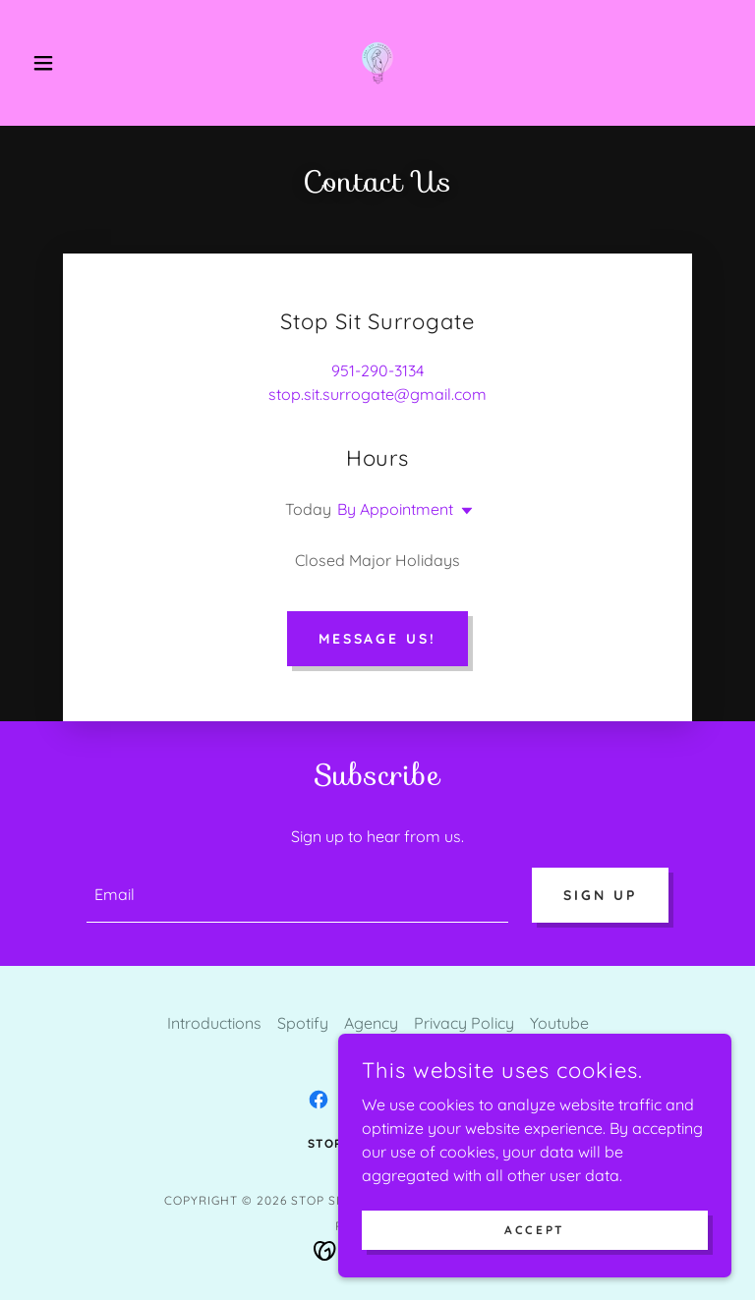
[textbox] (297, 895)
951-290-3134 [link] (377, 370)
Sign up (600, 895)
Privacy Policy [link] (464, 1023)
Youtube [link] (559, 1023)
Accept (534, 1229)
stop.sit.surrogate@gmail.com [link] (377, 394)
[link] (377, 63)
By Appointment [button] (395, 509)
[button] (77, 63)
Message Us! (378, 639)
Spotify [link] (302, 1023)
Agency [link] (371, 1023)
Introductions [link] (214, 1023)
